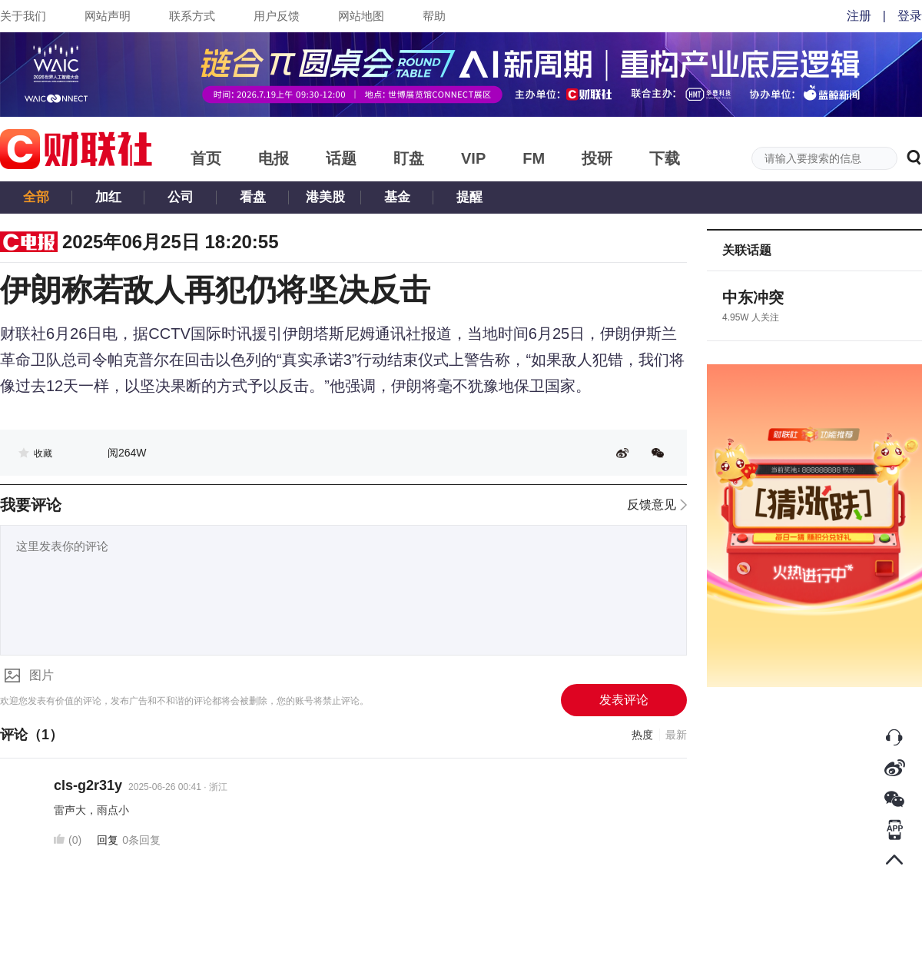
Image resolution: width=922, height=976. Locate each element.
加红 (108, 197)
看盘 (253, 197)
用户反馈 (277, 15)
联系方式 (192, 15)
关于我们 (23, 15)
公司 (180, 197)
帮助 (434, 15)
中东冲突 (753, 297)
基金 (397, 197)
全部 (36, 197)
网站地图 (361, 15)
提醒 (469, 197)
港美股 (325, 197)
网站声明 (108, 15)
